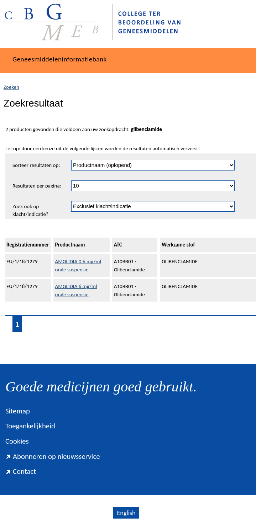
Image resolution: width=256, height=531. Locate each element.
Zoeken (11, 87)
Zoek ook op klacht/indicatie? (30, 210)
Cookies (17, 441)
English (126, 513)
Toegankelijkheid (30, 425)
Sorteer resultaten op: (36, 165)
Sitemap (17, 411)
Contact (20, 471)
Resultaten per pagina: (36, 186)
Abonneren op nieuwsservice (52, 456)
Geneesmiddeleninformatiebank (59, 59)
